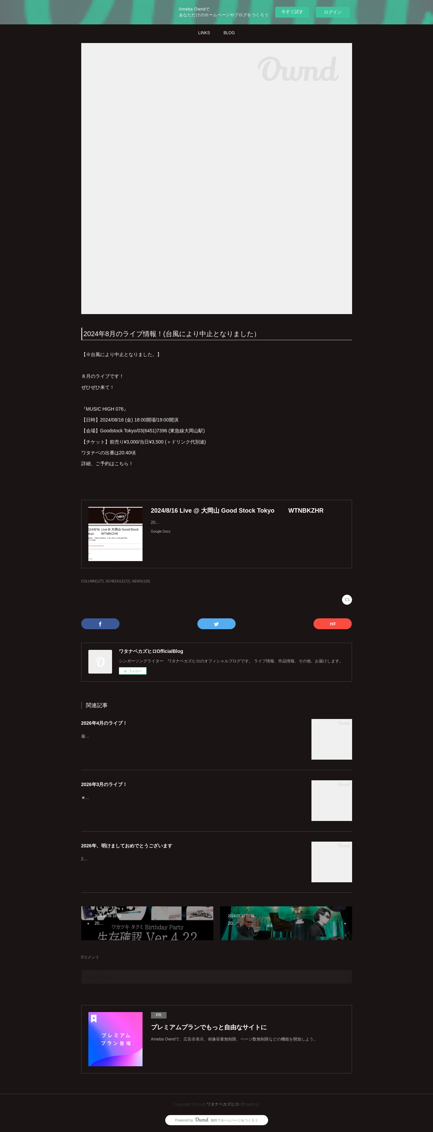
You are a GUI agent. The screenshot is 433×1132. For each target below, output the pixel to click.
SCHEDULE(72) (118, 581)
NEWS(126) (141, 581)
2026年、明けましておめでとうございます (126, 845)
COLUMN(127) (92, 581)
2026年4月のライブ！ (104, 723)
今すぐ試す (292, 11)
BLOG (229, 32)
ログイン (333, 12)
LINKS (204, 32)
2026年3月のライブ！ (104, 784)
